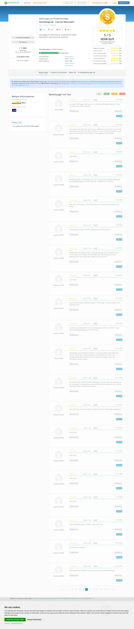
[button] (42, 29)
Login (114, 3)
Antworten (119, 116)
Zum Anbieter (23, 42)
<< (62, 589)
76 (98, 94)
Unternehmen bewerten (23, 37)
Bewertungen (43, 72)
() (118, 111)
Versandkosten (69, 65)
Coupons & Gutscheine (58, 72)
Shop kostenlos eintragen (100, 3)
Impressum (7, 623)
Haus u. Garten (43, 25)
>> (112, 589)
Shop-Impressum (69, 63)
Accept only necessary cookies (15, 619)
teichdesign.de (69, 56)
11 (105, 589)
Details (95, 100)
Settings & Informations (34, 619)
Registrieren (124, 3)
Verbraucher (68, 3)
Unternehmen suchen (40, 3)
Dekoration (52, 25)
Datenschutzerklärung (16, 623)
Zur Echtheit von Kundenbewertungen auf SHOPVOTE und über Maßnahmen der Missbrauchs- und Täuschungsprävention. (63, 598)
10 (100, 589)
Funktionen (27, 3)
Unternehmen (82, 3)
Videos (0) (72, 72)
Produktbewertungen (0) (86, 72)
